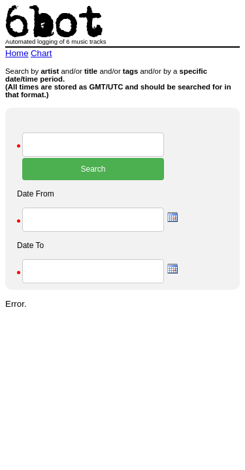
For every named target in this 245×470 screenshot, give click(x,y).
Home (17, 53)
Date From (35, 193)
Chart (41, 53)
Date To (30, 245)
